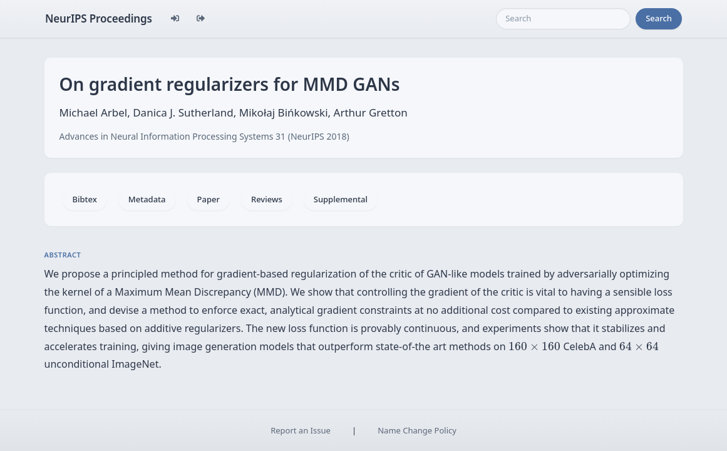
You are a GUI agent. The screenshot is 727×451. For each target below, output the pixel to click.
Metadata (147, 199)
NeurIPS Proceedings (98, 18)
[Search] (563, 18)
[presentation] (534, 346)
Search (659, 18)
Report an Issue (301, 430)
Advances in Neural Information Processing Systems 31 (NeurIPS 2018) (204, 136)
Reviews (266, 199)
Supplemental (341, 199)
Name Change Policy (417, 430)
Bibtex (85, 199)
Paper (208, 199)
